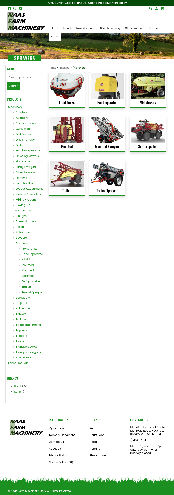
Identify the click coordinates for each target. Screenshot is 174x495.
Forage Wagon (26, 167)
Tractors (21, 336)
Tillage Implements (29, 325)
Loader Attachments (30, 189)
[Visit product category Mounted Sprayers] (107, 133)
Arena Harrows (26, 123)
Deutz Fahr (97, 435)
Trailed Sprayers (33, 292)
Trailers (21, 341)
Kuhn (17, 392)
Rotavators (23, 232)
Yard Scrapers (25, 358)
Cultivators (23, 129)
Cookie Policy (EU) (61, 462)
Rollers (20, 227)
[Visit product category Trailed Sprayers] (107, 177)
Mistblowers (30, 259)
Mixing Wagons (26, 200)
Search (13, 86)
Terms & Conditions (62, 435)
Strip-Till (21, 303)
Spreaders (23, 298)
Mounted (28, 265)
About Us (55, 449)
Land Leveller (24, 183)
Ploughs (21, 216)
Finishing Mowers (27, 156)
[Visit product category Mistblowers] (147, 89)
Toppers (21, 330)
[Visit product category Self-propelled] (147, 133)
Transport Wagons (28, 352)
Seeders (21, 238)
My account (57, 428)
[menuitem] (55, 28)
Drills (19, 145)
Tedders (21, 319)
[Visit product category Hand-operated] (107, 89)
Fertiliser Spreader (28, 151)
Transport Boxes (26, 347)
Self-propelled (31, 281)
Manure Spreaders (28, 194)
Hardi (17, 386)
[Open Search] (162, 8)
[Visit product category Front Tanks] (66, 89)
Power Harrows (26, 221)
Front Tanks (29, 249)
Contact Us (56, 442)
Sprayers (22, 243)
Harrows (21, 178)
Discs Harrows (25, 140)
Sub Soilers (23, 308)
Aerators (21, 112)
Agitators (22, 118)
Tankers (21, 314)
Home (52, 67)
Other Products (18, 363)
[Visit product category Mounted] (66, 133)
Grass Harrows (26, 172)
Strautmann (98, 455)
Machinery (15, 107)
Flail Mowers (24, 161)
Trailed (26, 287)
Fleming (95, 449)
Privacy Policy (58, 455)
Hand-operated (32, 254)
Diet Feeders (24, 134)
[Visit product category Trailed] (66, 177)
